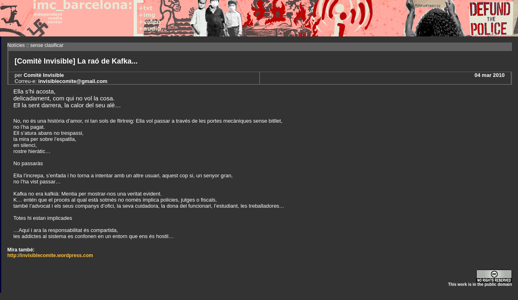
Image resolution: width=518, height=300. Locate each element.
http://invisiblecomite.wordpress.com (50, 255)
